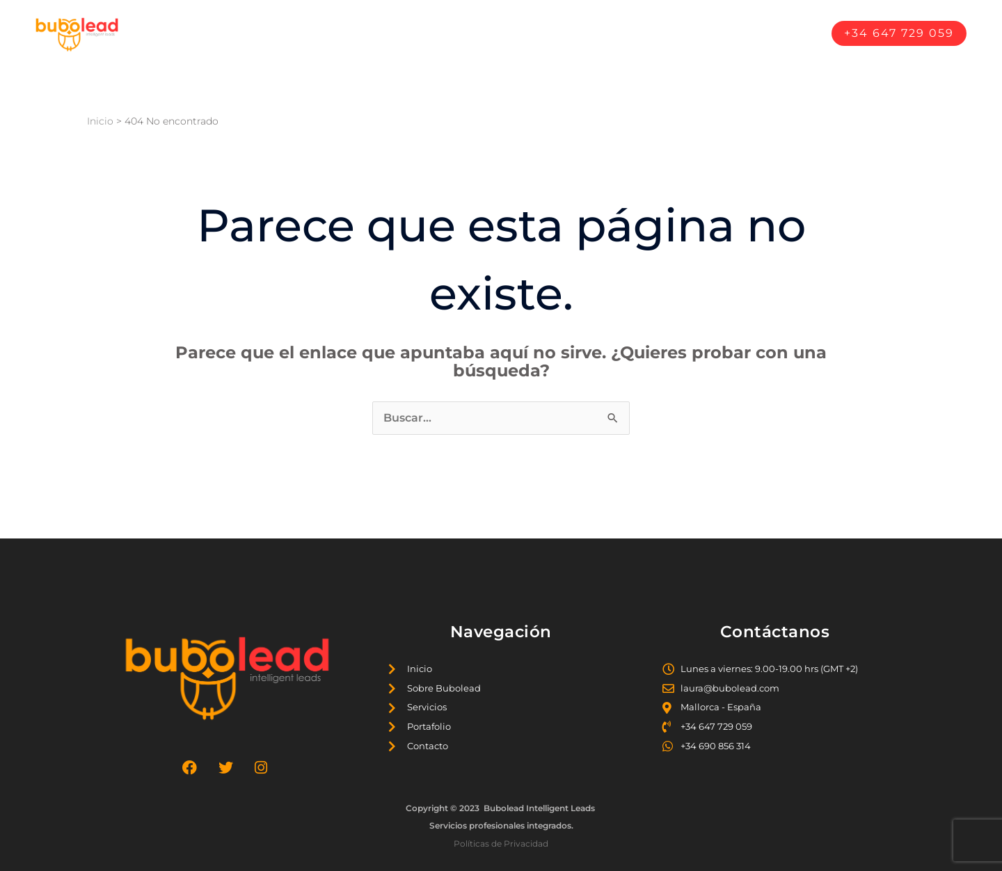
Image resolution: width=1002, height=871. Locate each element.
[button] (899, 33)
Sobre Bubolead (525, 33)
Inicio (443, 33)
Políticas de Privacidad (501, 843)
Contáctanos (773, 33)
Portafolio (689, 33)
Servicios (616, 33)
